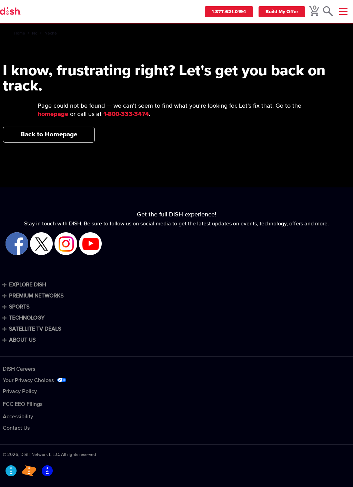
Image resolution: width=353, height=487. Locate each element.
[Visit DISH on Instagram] (65, 244)
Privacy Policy (20, 391)
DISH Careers (19, 369)
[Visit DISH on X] (41, 244)
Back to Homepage (48, 134)
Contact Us (16, 428)
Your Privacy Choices (28, 380)
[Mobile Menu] (343, 11)
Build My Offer (281, 11)
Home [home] (19, 33)
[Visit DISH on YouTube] (90, 244)
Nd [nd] (35, 33)
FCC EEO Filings (22, 404)
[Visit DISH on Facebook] (17, 244)
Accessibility (18, 416)
